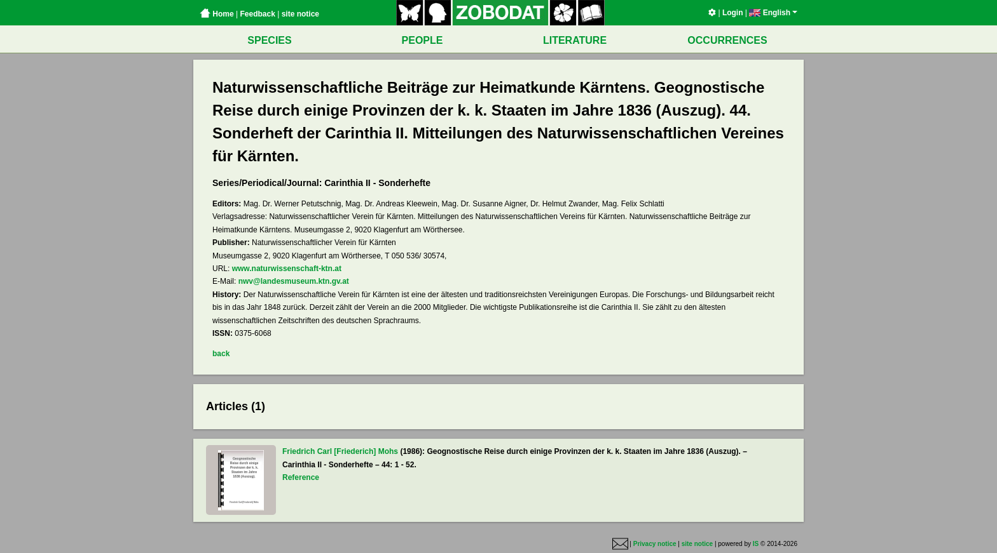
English (773, 12)
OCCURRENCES (727, 40)
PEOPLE (422, 40)
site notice (300, 14)
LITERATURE (575, 40)
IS (756, 543)
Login (732, 12)
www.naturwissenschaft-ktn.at (286, 268)
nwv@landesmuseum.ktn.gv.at (293, 281)
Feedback (257, 14)
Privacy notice (655, 543)
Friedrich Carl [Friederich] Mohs (340, 451)
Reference (300, 477)
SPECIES (269, 40)
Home (217, 14)
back (221, 353)
